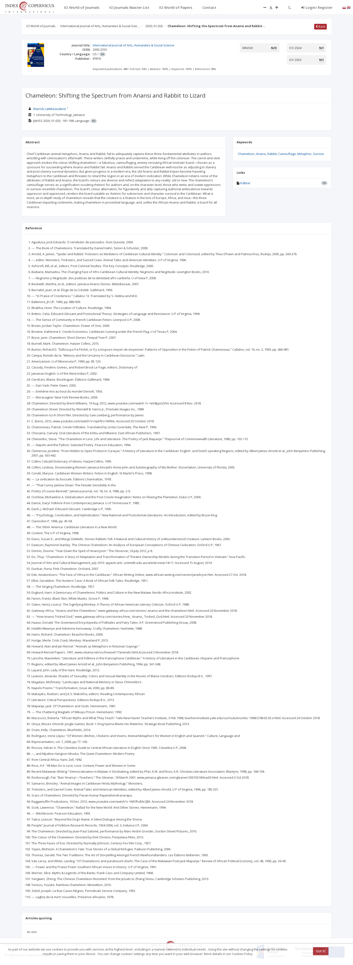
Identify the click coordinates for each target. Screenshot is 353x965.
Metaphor (304, 154)
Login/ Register (317, 7)
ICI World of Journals (41, 26)
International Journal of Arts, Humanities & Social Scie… (100, 26)
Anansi (261, 154)
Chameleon (246, 154)
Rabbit (272, 154)
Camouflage (287, 154)
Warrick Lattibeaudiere (49, 109)
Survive (318, 154)
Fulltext (245, 183)
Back (320, 26)
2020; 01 (154, 26)
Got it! (320, 951)
